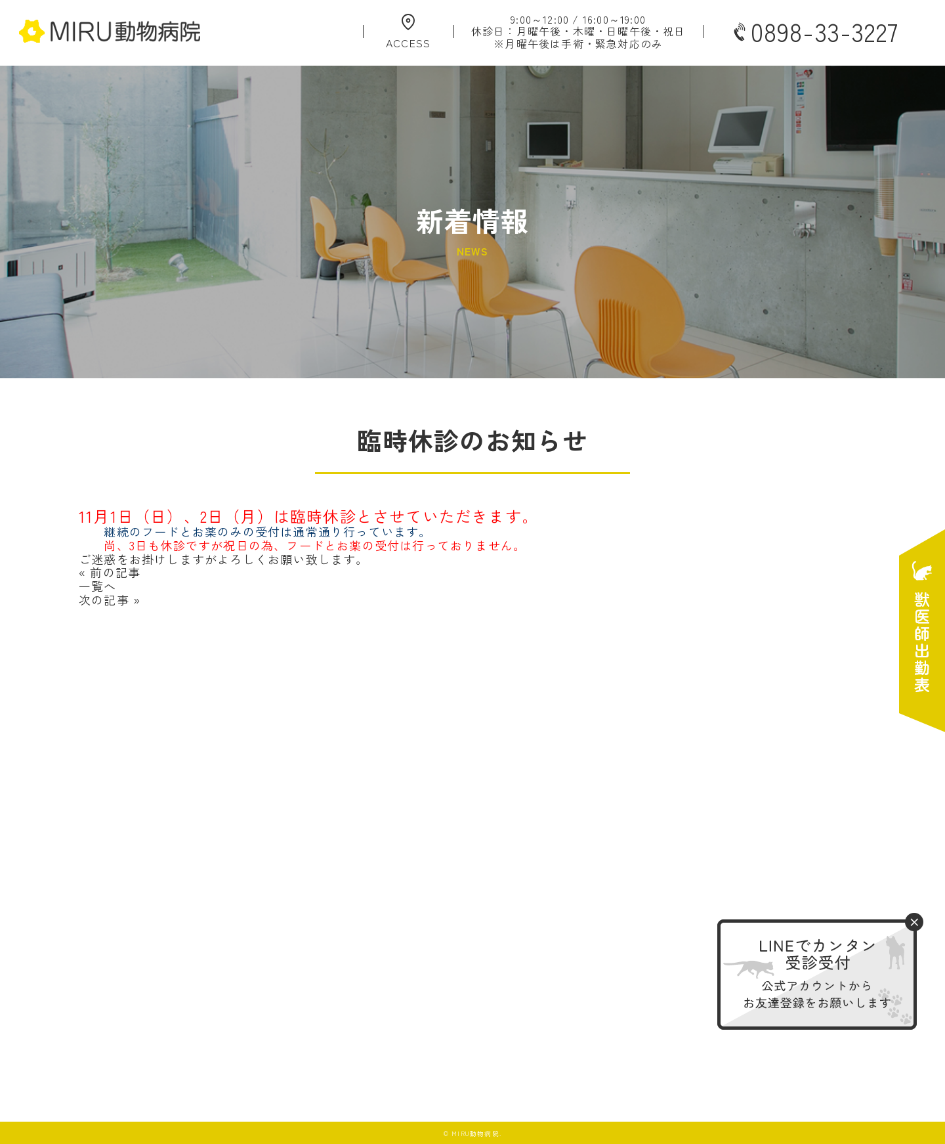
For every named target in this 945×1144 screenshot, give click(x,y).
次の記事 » (109, 599)
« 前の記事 (109, 572)
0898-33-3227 (814, 31)
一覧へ (98, 585)
